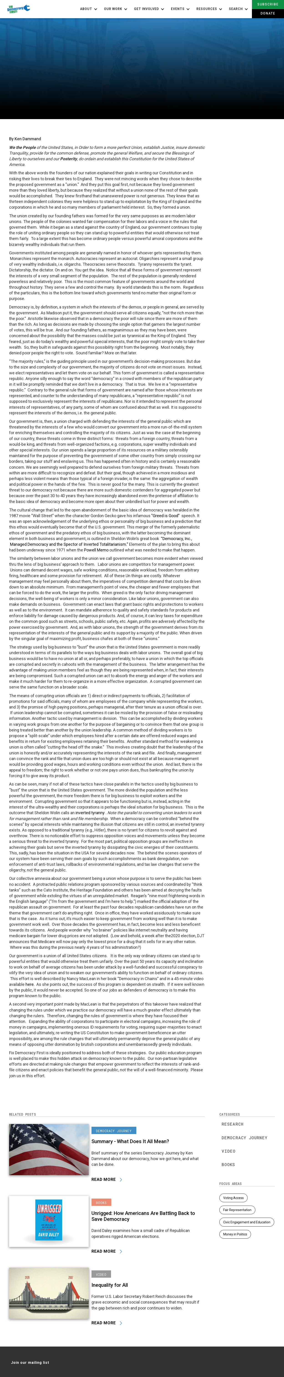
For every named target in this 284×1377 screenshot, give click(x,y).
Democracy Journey (244, 1137)
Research (232, 1124)
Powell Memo (96, 550)
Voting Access (233, 1198)
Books (228, 1164)
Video (229, 1151)
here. (30, 984)
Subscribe (268, 4)
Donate (268, 13)
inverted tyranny (91, 812)
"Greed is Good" (165, 515)
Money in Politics (235, 1234)
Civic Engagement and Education (246, 1222)
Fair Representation (237, 1210)
